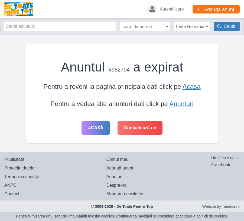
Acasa (192, 86)
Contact (11, 194)
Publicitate (14, 159)
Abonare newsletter (125, 194)
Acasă (95, 127)
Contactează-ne (140, 127)
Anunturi (181, 103)
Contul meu (117, 159)
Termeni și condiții (21, 176)
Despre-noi (117, 185)
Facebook (220, 164)
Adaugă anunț (120, 168)
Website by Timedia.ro (221, 206)
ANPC (10, 185)
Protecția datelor (20, 168)
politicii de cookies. (212, 216)
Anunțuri (114, 176)
